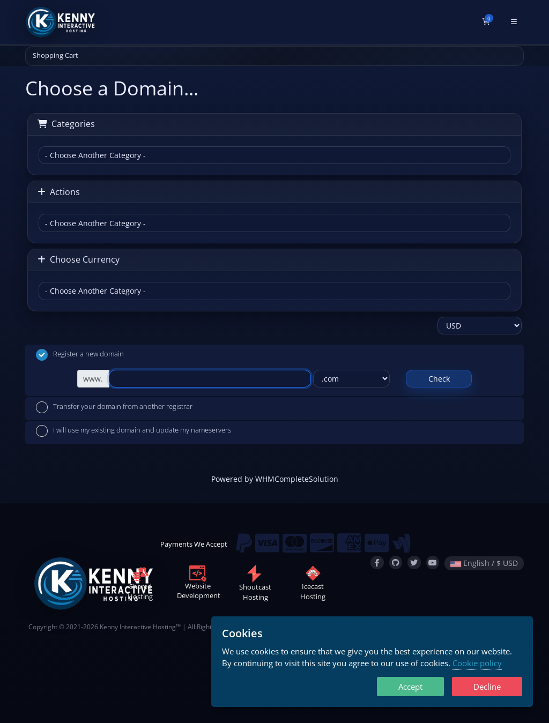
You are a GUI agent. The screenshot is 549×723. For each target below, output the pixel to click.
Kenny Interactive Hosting (138, 626)
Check (439, 379)
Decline (487, 686)
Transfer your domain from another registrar (114, 407)
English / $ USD (484, 563)
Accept (410, 686)
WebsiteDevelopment (198, 584)
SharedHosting (140, 584)
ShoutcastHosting (255, 585)
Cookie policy (477, 663)
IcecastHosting (312, 584)
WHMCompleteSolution (296, 479)
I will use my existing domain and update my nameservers (133, 431)
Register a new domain (80, 355)
